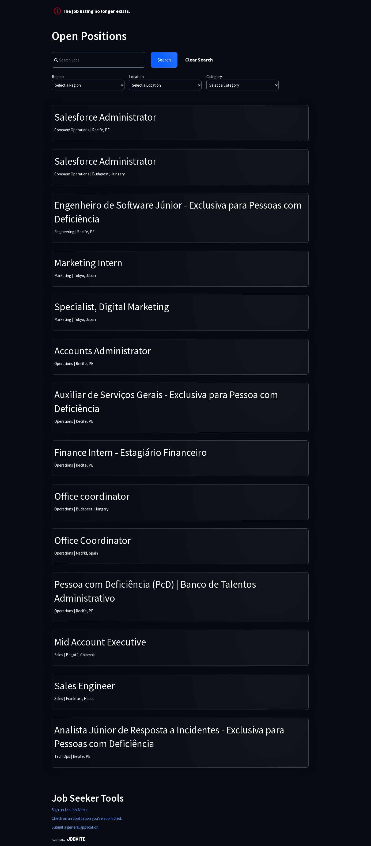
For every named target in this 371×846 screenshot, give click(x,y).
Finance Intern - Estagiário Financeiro (130, 452)
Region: (58, 76)
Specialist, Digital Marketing (111, 307)
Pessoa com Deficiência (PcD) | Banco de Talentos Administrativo (155, 591)
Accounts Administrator (102, 351)
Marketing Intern (88, 263)
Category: (214, 76)
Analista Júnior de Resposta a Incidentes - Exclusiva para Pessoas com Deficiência (169, 737)
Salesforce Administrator (105, 117)
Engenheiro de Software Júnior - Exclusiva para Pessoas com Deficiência (178, 212)
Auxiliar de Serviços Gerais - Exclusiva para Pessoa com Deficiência (166, 402)
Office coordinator (92, 496)
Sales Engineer (84, 686)
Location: (137, 76)
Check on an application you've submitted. (87, 818)
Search (164, 60)
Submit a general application (75, 827)
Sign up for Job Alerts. (70, 809)
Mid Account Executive (100, 642)
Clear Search (199, 60)
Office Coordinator (92, 540)
